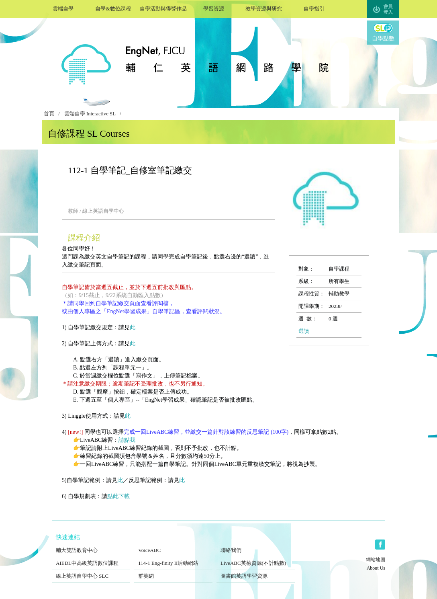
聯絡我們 (256, 545)
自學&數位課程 (113, 8)
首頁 (49, 114)
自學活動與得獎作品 (163, 8)
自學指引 (314, 8)
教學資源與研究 (264, 8)
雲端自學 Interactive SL (90, 114)
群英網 (173, 571)
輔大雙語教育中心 (91, 545)
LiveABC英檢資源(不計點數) (256, 558)
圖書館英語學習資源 (256, 571)
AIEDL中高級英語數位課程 (91, 558)
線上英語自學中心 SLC (91, 571)
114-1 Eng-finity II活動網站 (173, 558)
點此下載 (118, 496)
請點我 (126, 440)
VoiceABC (173, 545)
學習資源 (213, 8)
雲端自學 (63, 8)
